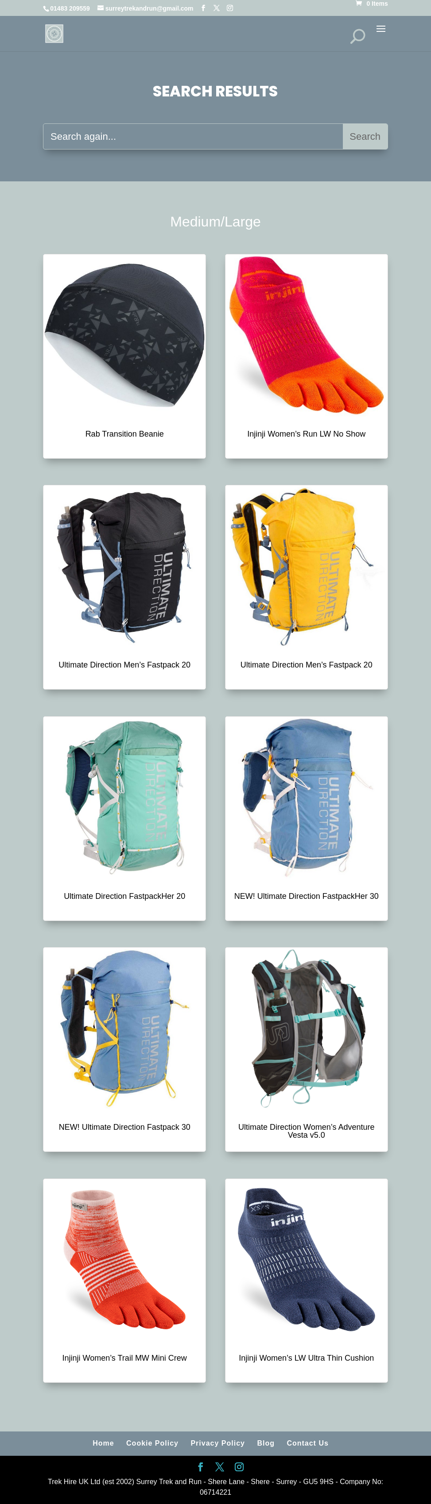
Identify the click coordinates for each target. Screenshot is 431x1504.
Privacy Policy (217, 1443)
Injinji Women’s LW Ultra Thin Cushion (306, 1358)
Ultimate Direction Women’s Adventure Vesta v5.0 (306, 1131)
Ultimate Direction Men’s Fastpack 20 (124, 664)
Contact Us (307, 1443)
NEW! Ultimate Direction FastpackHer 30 (306, 896)
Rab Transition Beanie (124, 434)
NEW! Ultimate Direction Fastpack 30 (124, 1127)
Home (103, 1443)
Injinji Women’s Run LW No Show (306, 434)
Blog (266, 1443)
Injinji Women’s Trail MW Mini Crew (124, 1358)
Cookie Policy (152, 1443)
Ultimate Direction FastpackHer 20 (124, 896)
